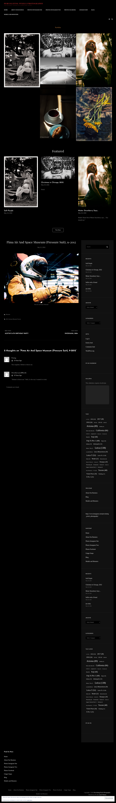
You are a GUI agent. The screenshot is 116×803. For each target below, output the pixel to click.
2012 (7, 319)
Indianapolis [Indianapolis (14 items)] (97, 444)
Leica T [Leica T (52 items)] (91, 455)
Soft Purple (8, 211)
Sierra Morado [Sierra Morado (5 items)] (89, 470)
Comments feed (90, 347)
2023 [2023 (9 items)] (100, 422)
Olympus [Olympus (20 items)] (103, 462)
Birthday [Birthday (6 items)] (101, 426)
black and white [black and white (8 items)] (90, 430)
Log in (88, 339)
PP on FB (88, 723)
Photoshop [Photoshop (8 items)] (89, 464)
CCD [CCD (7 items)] (88, 433)
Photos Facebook (70, 10)
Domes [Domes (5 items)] (99, 433)
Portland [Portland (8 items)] (95, 464)
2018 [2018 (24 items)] (89, 422)
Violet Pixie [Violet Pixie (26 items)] (91, 474)
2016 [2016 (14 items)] (93, 419)
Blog (93, 10)
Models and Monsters (11, 14)
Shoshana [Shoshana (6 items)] (100, 467)
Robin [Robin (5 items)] (107, 464)
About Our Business (17, 10)
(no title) (88, 289)
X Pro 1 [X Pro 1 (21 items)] (90, 477)
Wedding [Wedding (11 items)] (102, 474)
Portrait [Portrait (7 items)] (102, 464)
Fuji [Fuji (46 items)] (94, 437)
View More (58, 230)
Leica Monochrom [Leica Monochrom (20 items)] (101, 452)
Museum (8, 314)
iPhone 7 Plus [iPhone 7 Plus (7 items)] (89, 448)
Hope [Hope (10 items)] (103, 441)
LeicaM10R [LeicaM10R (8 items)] (89, 452)
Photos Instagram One (34, 10)
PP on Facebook (91, 363)
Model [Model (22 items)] (95, 459)
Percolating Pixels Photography (23, 3)
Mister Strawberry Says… (88, 211)
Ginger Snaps (83, 10)
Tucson (19, 319)
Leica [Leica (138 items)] (100, 448)
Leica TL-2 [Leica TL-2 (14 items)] (102, 455)
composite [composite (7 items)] (93, 433)
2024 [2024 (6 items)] (105, 422)
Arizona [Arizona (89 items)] (92, 426)
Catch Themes (102, 794)
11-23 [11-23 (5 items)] (87, 419)
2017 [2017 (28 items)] (100, 419)
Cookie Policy (29, 800)
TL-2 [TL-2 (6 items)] (95, 470)
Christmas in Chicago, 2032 (52, 182)
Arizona (10, 319)
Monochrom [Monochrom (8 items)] (103, 458)
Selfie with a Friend (91, 282)
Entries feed (89, 343)
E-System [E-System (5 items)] (104, 433)
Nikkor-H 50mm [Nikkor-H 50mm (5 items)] (89, 462)
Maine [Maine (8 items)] (88, 458)
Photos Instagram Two (53, 10)
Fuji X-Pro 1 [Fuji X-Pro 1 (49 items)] (93, 441)
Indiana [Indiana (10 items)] (89, 444)
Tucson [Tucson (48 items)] (102, 470)
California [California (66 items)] (102, 430)
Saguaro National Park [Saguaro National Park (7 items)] (91, 467)
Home (6, 10)
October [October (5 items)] (96, 462)
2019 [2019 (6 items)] (95, 422)
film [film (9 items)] (88, 437)
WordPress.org (90, 351)
